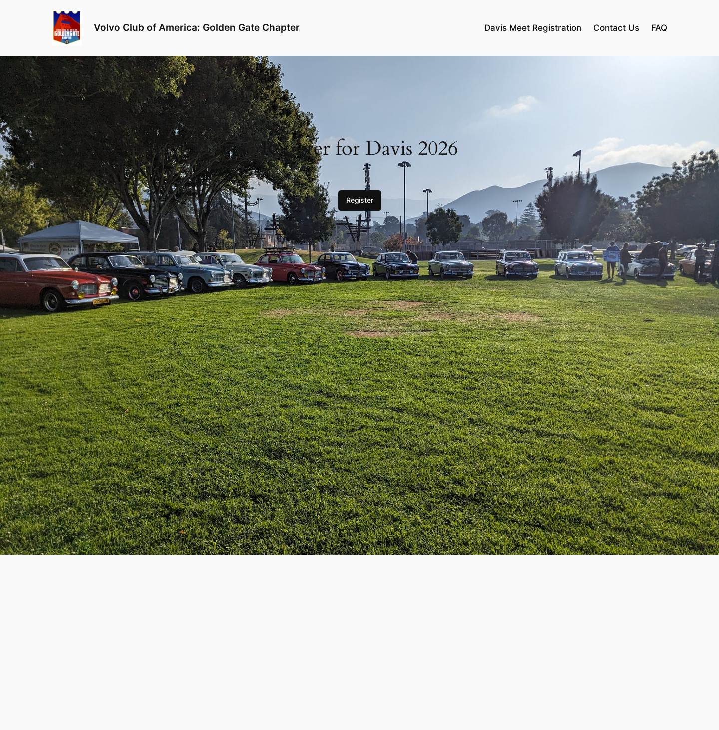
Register (359, 200)
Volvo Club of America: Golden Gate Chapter (197, 27)
